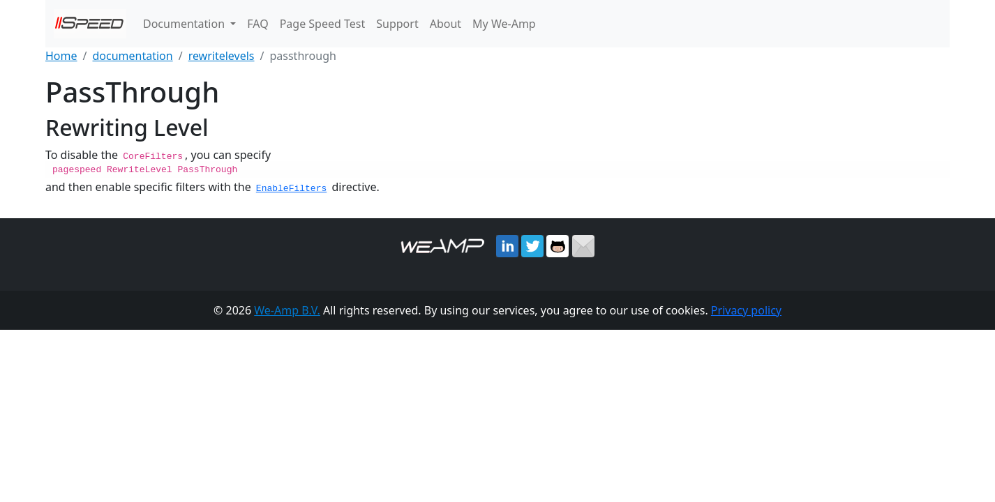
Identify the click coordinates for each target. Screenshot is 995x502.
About (445, 23)
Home (61, 55)
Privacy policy (746, 309)
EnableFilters (291, 187)
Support (397, 23)
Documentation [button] (185, 23)
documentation (132, 55)
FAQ (257, 23)
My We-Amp (504, 23)
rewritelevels (221, 55)
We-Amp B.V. (287, 309)
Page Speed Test (323, 23)
